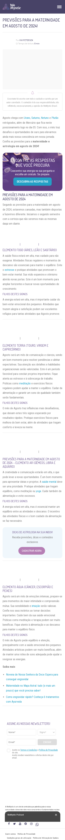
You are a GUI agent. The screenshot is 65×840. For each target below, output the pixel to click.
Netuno (45, 118)
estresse (9, 269)
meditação (25, 383)
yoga (38, 491)
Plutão (54, 118)
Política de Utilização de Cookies (46, 838)
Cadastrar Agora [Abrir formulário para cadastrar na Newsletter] (32, 550)
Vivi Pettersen (26, 40)
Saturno (35, 118)
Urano (27, 118)
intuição (36, 606)
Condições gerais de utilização (19, 838)
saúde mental (49, 481)
